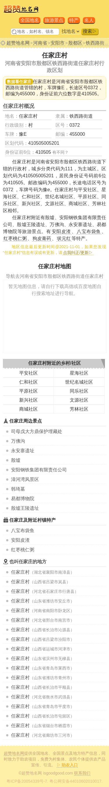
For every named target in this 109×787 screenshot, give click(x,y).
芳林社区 (79, 409)
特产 (73, 20)
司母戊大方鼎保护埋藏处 (36, 431)
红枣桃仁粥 (22, 549)
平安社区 (28, 373)
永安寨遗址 (22, 450)
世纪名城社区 (79, 382)
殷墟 (15, 460)
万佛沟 (18, 441)
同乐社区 (79, 391)
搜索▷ (90, 31)
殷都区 (75, 42)
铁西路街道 (81, 116)
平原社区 (28, 391)
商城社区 (28, 409)
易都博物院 (22, 498)
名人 (89, 20)
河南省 (40, 42)
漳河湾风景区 (25, 479)
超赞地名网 (18, 42)
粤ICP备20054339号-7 (26, 781)
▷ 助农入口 (67, 765)
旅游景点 (54, 20)
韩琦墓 (18, 488)
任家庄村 (20, 572)
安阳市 (58, 42)
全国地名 (29, 20)
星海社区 (79, 373)
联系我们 (82, 773)
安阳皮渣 (20, 540)
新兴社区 (28, 400)
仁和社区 (28, 382)
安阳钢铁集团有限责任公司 (39, 469)
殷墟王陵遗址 (25, 508)
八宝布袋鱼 (22, 530)
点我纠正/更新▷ (78, 252)
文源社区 (79, 400)
